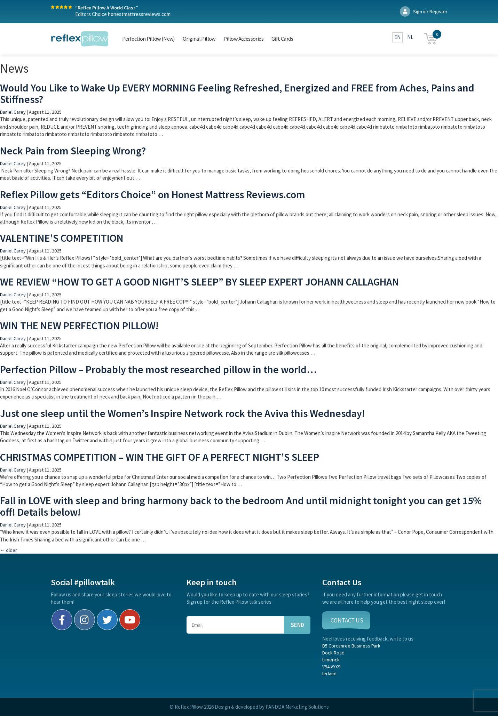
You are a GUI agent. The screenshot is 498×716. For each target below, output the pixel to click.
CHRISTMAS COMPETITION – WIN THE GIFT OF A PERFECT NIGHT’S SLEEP (159, 457)
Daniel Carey (13, 112)
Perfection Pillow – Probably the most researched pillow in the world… (158, 369)
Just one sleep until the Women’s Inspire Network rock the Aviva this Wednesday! (182, 413)
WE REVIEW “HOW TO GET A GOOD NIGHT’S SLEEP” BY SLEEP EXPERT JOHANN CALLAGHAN (199, 281)
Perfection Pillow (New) (148, 38)
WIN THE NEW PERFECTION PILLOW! (79, 325)
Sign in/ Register (424, 11)
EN (397, 37)
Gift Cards (282, 38)
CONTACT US (347, 620)
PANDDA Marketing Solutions (297, 706)
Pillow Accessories (243, 38)
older (8, 550)
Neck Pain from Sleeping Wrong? (73, 150)
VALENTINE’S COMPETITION (62, 237)
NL (410, 37)
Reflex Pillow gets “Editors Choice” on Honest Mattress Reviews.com (152, 194)
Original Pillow (199, 38)
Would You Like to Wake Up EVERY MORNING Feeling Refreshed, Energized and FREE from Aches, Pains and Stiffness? (237, 93)
